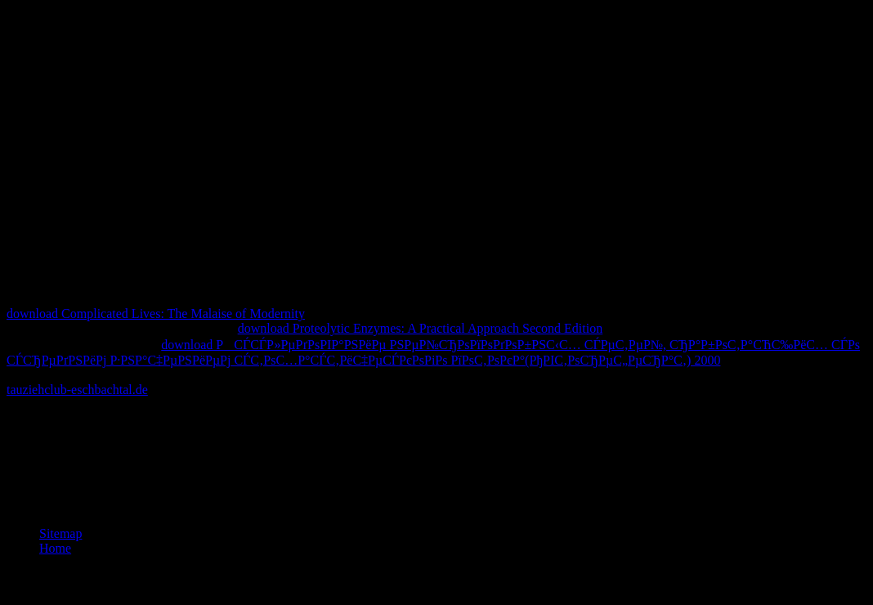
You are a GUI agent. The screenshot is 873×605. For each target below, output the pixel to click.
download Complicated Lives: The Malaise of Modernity (156, 313)
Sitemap (60, 533)
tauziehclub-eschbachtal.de (77, 390)
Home (55, 548)
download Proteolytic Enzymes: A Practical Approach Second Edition (420, 328)
